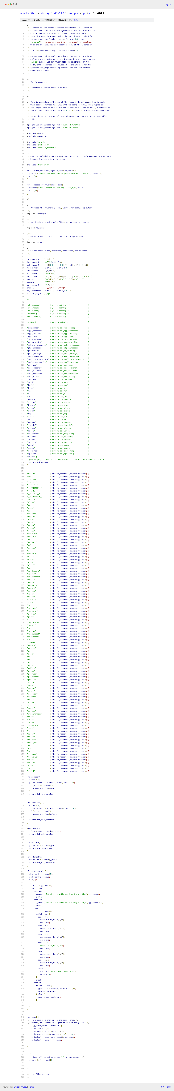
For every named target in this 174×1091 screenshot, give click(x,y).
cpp (84, 13)
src (90, 13)
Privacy (24, 1087)
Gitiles (16, 1087)
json (169, 1087)
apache (24, 13)
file (76, 20)
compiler (74, 13)
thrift (34, 13)
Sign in (168, 4)
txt (162, 1087)
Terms (31, 1087)
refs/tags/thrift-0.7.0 (52, 13)
